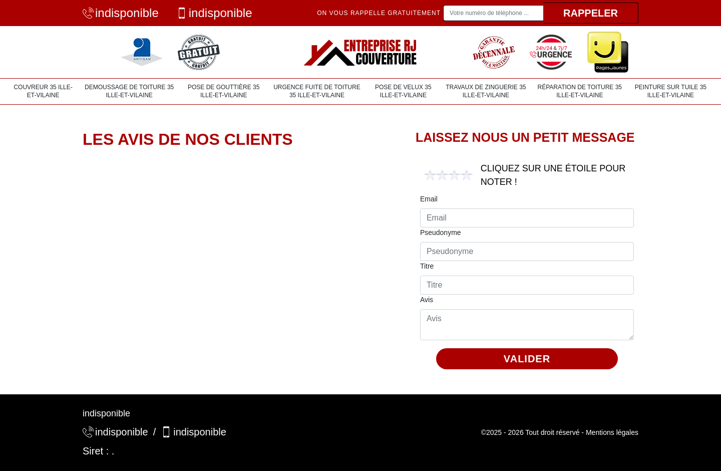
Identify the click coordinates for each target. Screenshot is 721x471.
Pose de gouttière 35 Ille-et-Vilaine (223, 91)
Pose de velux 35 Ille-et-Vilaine (403, 91)
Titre (427, 266)
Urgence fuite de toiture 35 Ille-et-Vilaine (316, 91)
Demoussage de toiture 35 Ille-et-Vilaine (129, 91)
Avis (426, 300)
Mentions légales (612, 432)
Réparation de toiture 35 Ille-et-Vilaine (580, 91)
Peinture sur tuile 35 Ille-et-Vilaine (670, 91)
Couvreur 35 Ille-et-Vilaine (43, 91)
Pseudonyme (440, 232)
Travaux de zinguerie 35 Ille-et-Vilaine (486, 91)
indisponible (121, 13)
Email (429, 199)
